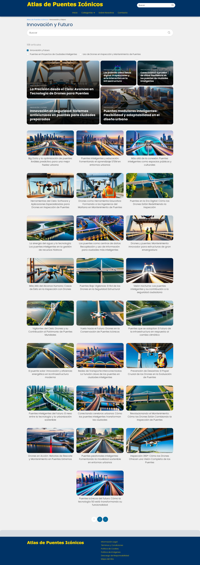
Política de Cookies (110, 548)
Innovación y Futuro (38, 50)
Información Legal (109, 542)
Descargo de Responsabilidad (115, 555)
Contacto (123, 12)
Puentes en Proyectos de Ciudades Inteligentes (52, 54)
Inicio (75, 12)
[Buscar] (172, 5)
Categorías (87, 12)
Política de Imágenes (111, 552)
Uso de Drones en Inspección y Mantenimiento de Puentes (110, 54)
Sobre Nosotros (106, 12)
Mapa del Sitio (107, 559)
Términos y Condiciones (112, 545)
